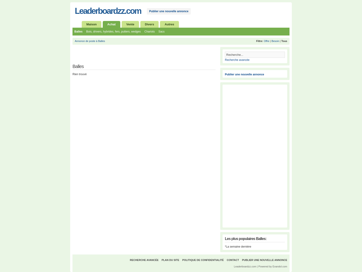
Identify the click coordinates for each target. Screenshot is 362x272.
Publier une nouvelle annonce (168, 11)
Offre (266, 41)
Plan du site (170, 260)
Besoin (275, 41)
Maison (91, 24)
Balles (78, 31)
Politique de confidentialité (203, 260)
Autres (169, 24)
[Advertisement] (126, 56)
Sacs (161, 31)
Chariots (149, 31)
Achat (111, 24)
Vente (130, 24)
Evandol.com (279, 266)
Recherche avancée (237, 60)
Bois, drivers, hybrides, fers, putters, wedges (113, 31)
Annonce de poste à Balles (90, 41)
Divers (149, 24)
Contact (233, 260)
